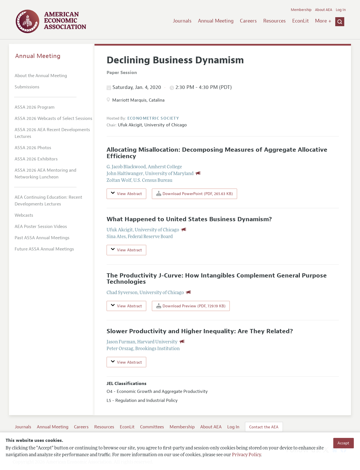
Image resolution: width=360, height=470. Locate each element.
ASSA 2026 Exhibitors (36, 159)
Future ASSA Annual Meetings (44, 249)
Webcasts (24, 215)
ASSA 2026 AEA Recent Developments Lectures (52, 133)
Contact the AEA (263, 426)
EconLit (300, 21)
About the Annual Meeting (41, 76)
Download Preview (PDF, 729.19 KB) (191, 305)
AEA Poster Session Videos (41, 226)
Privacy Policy (246, 455)
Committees (152, 427)
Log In (341, 10)
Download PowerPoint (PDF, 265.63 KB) (194, 193)
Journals (182, 21)
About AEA (323, 10)
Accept (343, 443)
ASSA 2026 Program (35, 107)
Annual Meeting (216, 21)
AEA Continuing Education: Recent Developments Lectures (48, 200)
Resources (274, 21)
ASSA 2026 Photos (33, 148)
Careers (248, 21)
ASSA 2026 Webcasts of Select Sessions (53, 118)
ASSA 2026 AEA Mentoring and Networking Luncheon (45, 173)
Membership (301, 10)
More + (323, 21)
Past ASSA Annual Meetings (42, 238)
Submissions (27, 87)
